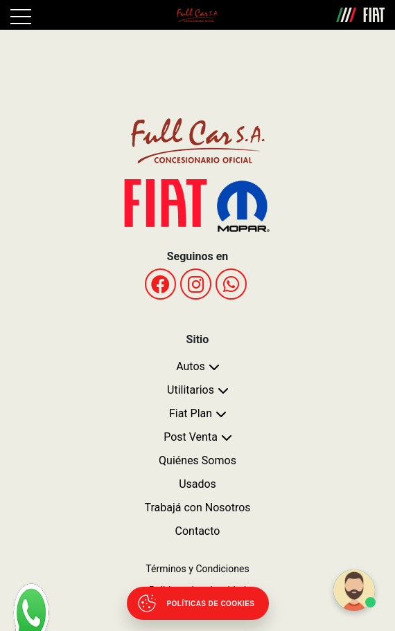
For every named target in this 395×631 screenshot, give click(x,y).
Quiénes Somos (197, 460)
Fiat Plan (190, 413)
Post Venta (191, 436)
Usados (197, 484)
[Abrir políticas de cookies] (198, 603)
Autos (190, 366)
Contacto (197, 531)
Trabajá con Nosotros (197, 507)
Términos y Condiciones (197, 568)
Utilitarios (190, 389)
